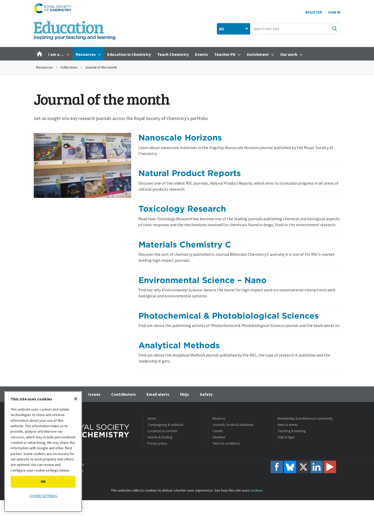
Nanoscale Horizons (180, 137)
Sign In (334, 12)
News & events (288, 425)
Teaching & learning (292, 431)
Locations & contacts (163, 431)
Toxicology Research (182, 209)
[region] (43, 451)
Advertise (218, 437)
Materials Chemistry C (184, 244)
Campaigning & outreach (165, 425)
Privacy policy (157, 443)
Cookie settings (43, 495)
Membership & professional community (305, 418)
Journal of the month (101, 67)
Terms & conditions (226, 443)
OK (43, 481)
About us (218, 418)
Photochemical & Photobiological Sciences (228, 316)
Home (152, 418)
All (221, 28)
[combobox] (295, 29)
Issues (94, 394)
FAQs (184, 394)
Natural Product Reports (189, 173)
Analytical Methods (179, 345)
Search (334, 28)
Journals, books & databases (232, 425)
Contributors (123, 394)
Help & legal (286, 437)
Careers (217, 431)
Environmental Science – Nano (202, 280)
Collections (69, 67)
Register (313, 12)
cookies (256, 490)
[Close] (75, 399)
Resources (44, 67)
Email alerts (157, 394)
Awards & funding (160, 437)
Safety (206, 394)
